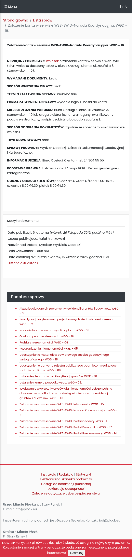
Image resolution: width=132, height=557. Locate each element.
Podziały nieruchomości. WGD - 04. (44, 342)
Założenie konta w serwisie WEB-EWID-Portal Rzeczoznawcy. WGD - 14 (68, 433)
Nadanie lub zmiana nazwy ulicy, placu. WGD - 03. (55, 330)
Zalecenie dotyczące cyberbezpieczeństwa (66, 493)
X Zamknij (76, 553)
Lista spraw (42, 20)
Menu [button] (11, 6)
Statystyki (83, 474)
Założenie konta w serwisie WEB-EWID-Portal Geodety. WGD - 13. (64, 421)
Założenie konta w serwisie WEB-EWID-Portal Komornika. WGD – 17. (66, 427)
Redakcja (66, 474)
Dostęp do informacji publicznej (66, 484)
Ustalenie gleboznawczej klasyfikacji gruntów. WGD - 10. (59, 376)
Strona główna (15, 20)
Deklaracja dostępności (66, 488)
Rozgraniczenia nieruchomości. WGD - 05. (49, 349)
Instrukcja (48, 474)
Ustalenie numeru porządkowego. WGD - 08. (51, 382)
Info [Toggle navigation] (123, 6)
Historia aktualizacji (23, 263)
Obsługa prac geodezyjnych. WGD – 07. (47, 336)
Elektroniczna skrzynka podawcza (66, 479)
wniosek (52, 61)
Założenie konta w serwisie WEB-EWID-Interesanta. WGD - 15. (62, 404)
